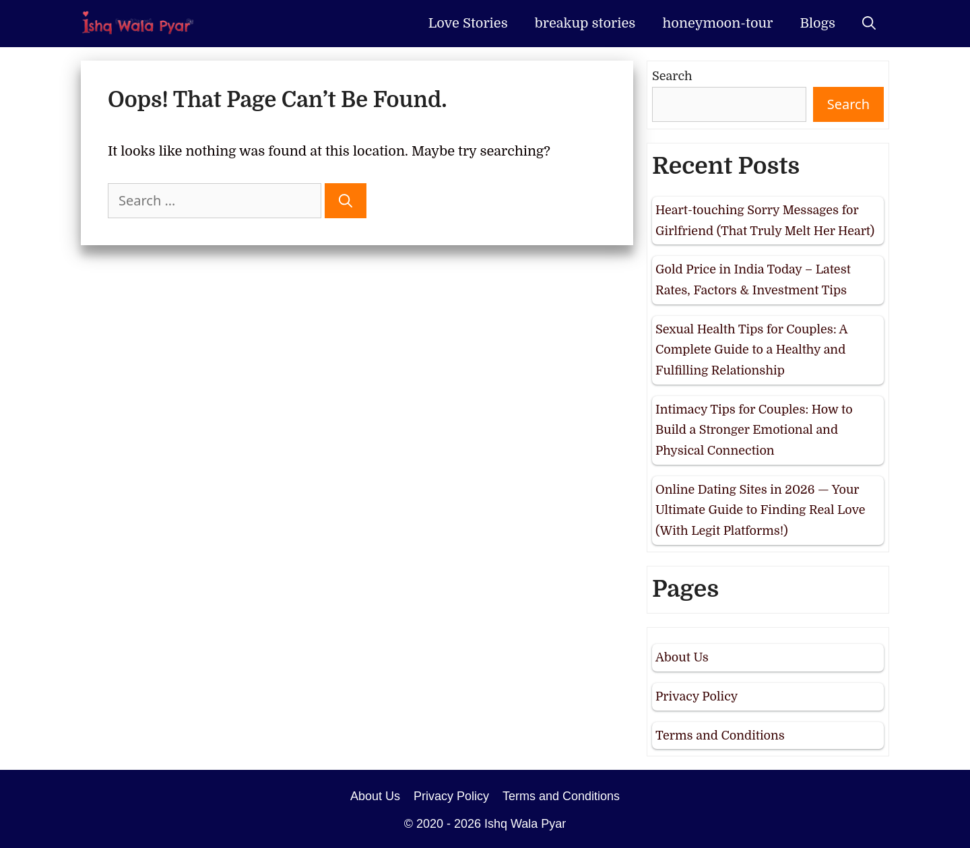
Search (672, 76)
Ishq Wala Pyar (525, 823)
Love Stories (468, 23)
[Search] (345, 200)
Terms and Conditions (720, 735)
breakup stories (585, 23)
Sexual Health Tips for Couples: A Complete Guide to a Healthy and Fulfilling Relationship (751, 350)
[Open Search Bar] (869, 23)
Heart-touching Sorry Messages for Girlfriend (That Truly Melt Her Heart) (764, 220)
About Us (682, 657)
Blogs (817, 23)
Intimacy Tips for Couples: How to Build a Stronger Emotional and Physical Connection (754, 430)
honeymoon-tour (717, 23)
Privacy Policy (696, 696)
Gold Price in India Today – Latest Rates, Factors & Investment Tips (753, 280)
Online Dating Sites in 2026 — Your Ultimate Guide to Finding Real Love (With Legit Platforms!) (760, 510)
